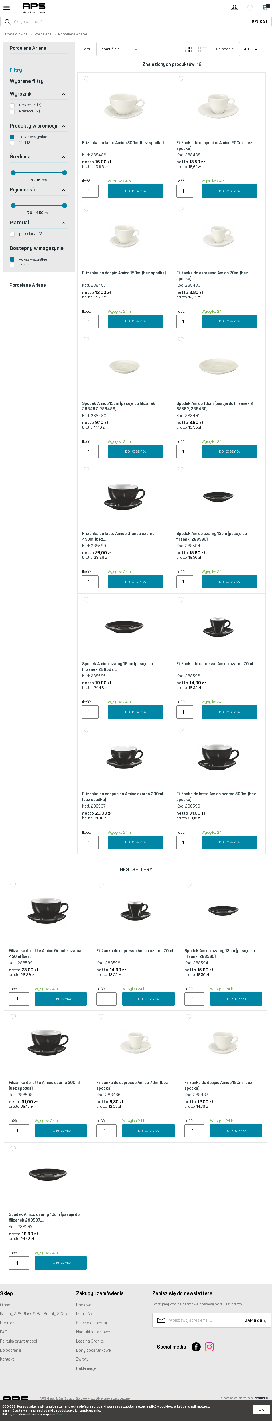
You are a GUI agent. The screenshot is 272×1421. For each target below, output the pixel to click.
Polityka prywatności (18, 1341)
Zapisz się (255, 1320)
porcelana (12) (31, 233)
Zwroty (82, 1359)
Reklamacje (86, 1368)
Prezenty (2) (29, 111)
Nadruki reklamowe (93, 1332)
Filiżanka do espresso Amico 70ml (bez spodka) (212, 276)
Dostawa (83, 1305)
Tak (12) (25, 265)
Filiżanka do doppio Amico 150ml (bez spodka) (124, 273)
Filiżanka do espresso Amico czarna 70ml (214, 663)
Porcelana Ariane (72, 34)
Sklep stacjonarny (92, 1323)
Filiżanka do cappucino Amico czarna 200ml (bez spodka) (122, 797)
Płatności (84, 1313)
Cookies (62, 1414)
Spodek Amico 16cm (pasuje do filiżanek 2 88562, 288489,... (214, 406)
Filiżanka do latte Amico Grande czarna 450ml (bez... (118, 536)
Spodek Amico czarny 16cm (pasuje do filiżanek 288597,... (117, 666)
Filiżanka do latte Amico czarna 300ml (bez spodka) (216, 797)
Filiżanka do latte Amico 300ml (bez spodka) (123, 142)
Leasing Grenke (90, 1341)
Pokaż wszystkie (33, 137)
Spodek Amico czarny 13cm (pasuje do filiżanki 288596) (211, 536)
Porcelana (43, 34)
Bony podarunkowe (93, 1350)
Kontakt (7, 1359)
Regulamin (9, 1323)
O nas (5, 1305)
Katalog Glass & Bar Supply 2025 (33, 1313)
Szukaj (259, 21)
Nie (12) (25, 142)
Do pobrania (10, 1350)
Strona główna (15, 34)
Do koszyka (135, 191)
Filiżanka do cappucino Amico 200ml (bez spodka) (214, 145)
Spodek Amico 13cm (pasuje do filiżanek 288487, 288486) (118, 406)
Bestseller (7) (30, 105)
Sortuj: (87, 49)
